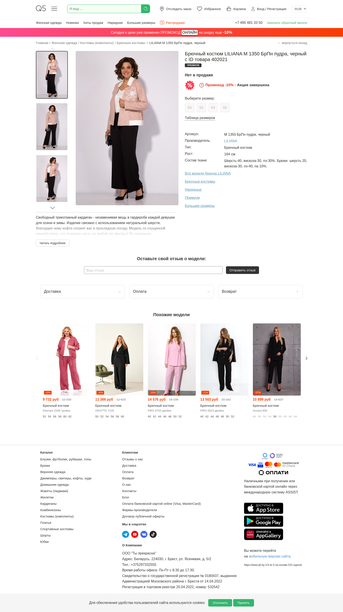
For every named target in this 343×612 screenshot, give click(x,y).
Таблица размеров (200, 118)
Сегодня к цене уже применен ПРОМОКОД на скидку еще (171, 32)
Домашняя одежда (54, 484)
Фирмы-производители (139, 510)
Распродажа (171, 22)
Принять (244, 603)
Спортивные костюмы (57, 529)
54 (213, 107)
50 (190, 107)
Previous (36, 358)
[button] (52, 49)
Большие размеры (141, 23)
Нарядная (115, 23)
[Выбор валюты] (299, 8)
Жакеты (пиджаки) (54, 491)
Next (306, 358)
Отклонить (220, 603)
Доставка (129, 465)
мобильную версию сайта (269, 556)
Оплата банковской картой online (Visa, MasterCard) (161, 503)
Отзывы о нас (132, 459)
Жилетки (47, 497)
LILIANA (230, 141)
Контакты (129, 491)
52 (201, 107)
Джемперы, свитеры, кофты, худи (65, 478)
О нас (126, 484)
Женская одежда (48, 23)
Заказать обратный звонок (287, 23)
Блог (125, 497)
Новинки (72, 23)
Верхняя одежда (52, 472)
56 (225, 107)
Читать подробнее (53, 243)
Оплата (127, 472)
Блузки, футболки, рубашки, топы (65, 459)
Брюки (45, 465)
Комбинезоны (50, 510)
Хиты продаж (93, 23)
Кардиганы (48, 503)
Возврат (128, 478)
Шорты (45, 535)
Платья (45, 522)
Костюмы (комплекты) (57, 516)
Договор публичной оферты (143, 516)
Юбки (44, 542)
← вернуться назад (292, 43)
